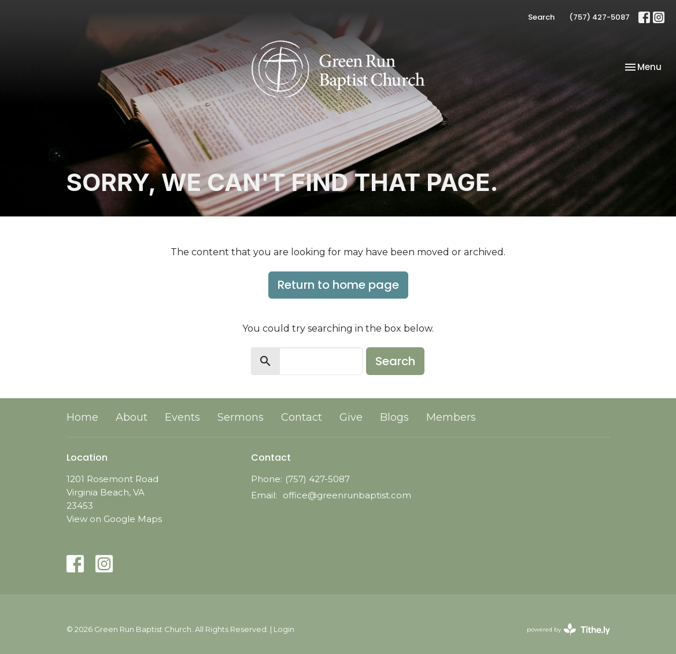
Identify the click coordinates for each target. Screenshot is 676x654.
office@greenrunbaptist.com (347, 495)
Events (182, 417)
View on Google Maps (114, 518)
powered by (568, 629)
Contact (301, 417)
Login (284, 629)
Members (451, 417)
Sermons (240, 417)
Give (351, 417)
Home (82, 417)
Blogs (394, 417)
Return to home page (338, 285)
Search (541, 17)
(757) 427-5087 (599, 17)
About (131, 417)
